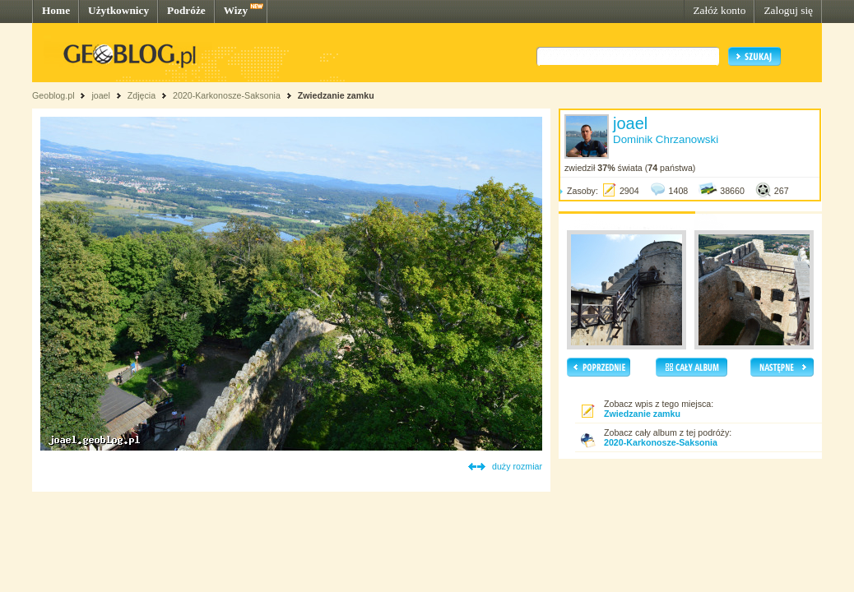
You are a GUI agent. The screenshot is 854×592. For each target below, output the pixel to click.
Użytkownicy (118, 10)
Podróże (186, 10)
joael (100, 95)
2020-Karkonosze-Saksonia (227, 95)
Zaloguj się (788, 10)
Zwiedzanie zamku (336, 95)
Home (56, 10)
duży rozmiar (517, 466)
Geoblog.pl (53, 95)
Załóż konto (719, 10)
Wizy (236, 10)
